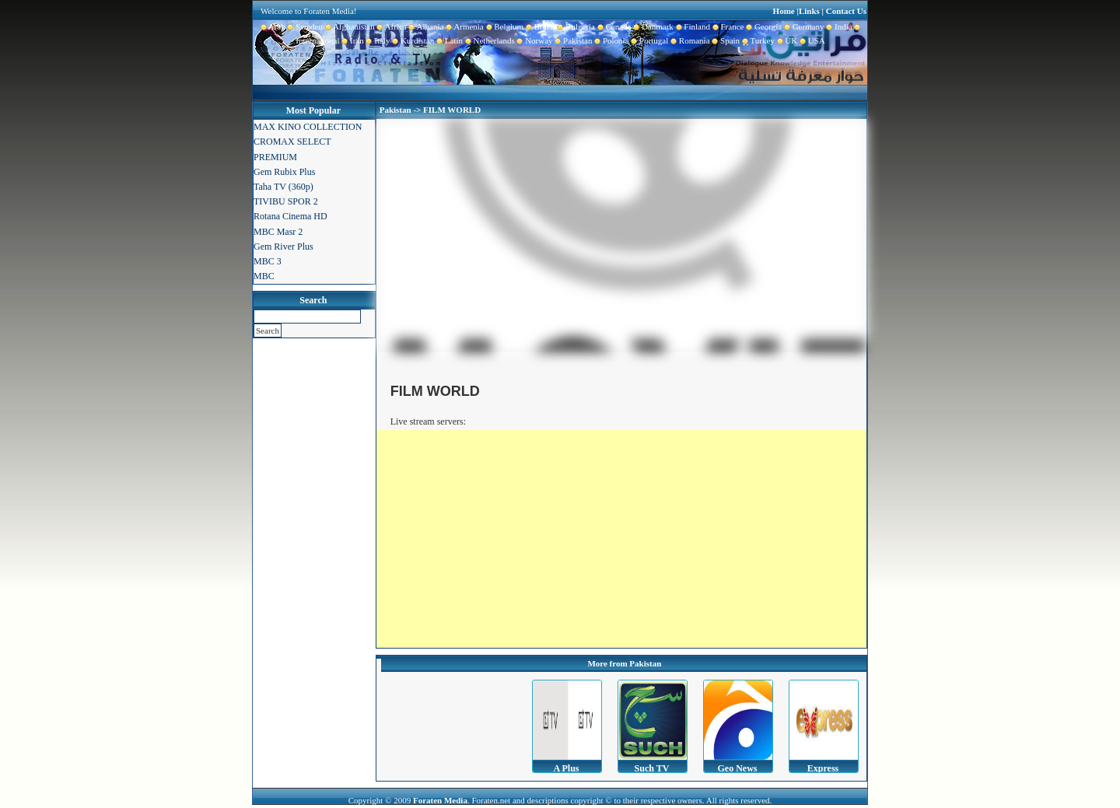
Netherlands (489, 40)
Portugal (649, 40)
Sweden (304, 26)
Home (784, 11)
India (838, 26)
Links (809, 11)
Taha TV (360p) (283, 186)
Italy (377, 40)
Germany (803, 26)
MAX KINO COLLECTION (308, 126)
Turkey (757, 40)
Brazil (539, 26)
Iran (352, 40)
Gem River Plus (283, 246)
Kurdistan (412, 40)
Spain (725, 40)
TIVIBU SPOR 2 (286, 201)
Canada (613, 26)
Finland (692, 26)
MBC (264, 276)
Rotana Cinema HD (290, 216)
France (727, 26)
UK (786, 40)
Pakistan (573, 40)
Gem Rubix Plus (284, 171)
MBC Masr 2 (278, 231)
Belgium (503, 26)
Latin (448, 40)
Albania (425, 26)
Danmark (652, 26)
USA (811, 40)
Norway (534, 40)
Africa (391, 26)
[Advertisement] (621, 539)
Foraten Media (440, 800)
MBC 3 (268, 261)
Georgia (763, 26)
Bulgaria (575, 26)
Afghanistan (349, 26)
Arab (273, 26)
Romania (688, 40)
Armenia (463, 26)
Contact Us (846, 11)
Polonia (610, 40)
